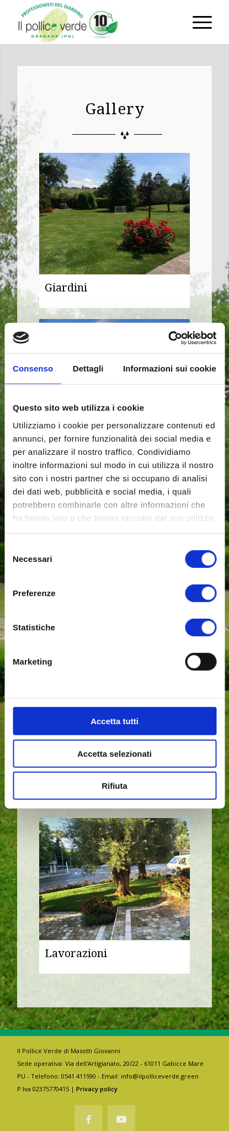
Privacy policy (97, 1089)
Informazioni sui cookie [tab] (169, 368)
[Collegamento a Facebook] (88, 1119)
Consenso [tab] (33, 368)
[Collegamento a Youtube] (121, 1119)
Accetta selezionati (114, 753)
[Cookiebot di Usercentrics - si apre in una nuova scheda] (168, 338)
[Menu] (197, 22)
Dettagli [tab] (88, 368)
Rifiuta (114, 785)
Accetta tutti (114, 721)
